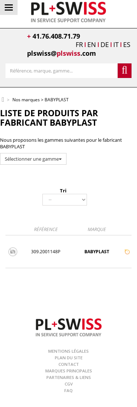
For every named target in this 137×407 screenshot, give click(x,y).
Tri (63, 190)
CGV (69, 384)
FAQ (68, 390)
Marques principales (68, 370)
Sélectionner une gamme (33, 159)
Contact (68, 364)
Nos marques (26, 100)
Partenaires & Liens (68, 377)
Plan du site (69, 357)
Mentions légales (68, 351)
